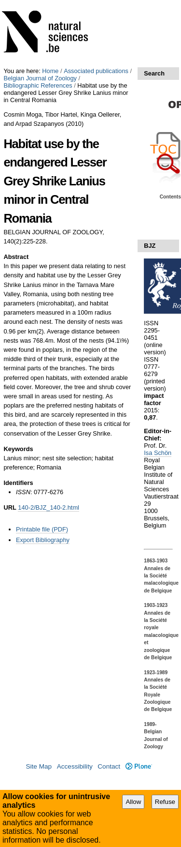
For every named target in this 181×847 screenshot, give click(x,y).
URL (9, 507)
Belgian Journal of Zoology (40, 78)
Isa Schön (157, 452)
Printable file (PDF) (42, 529)
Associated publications (96, 71)
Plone (138, 766)
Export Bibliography (43, 540)
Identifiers (18, 482)
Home (50, 71)
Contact (108, 766)
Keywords (18, 449)
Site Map (39, 766)
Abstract (15, 256)
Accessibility (75, 766)
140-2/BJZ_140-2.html (48, 507)
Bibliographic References (37, 85)
